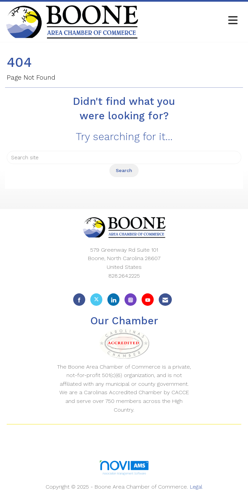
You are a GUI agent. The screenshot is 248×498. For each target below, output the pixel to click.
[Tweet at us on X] (96, 299)
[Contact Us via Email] (165, 299)
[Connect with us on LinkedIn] (113, 299)
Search (124, 170)
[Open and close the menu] (190, 21)
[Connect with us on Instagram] (131, 299)
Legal (196, 487)
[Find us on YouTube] (148, 299)
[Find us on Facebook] (79, 299)
